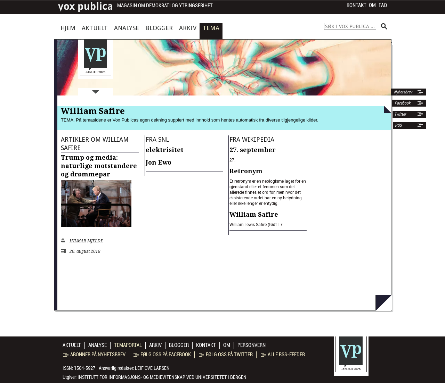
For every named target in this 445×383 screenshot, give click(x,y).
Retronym (245, 171)
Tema (211, 28)
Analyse (126, 28)
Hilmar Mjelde (86, 241)
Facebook (402, 103)
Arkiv (187, 28)
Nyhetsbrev (402, 92)
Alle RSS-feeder (283, 354)
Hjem (67, 28)
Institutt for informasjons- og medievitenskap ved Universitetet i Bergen (162, 377)
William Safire (253, 214)
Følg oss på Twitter (226, 354)
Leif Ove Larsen (152, 368)
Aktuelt (95, 28)
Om (372, 5)
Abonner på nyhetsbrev (94, 354)
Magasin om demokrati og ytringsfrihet (165, 5)
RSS (398, 125)
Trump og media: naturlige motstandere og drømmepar (99, 166)
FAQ (383, 5)
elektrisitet (165, 149)
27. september (252, 149)
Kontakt (356, 5)
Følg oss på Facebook (162, 354)
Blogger (159, 28)
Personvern (251, 345)
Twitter (400, 114)
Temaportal (128, 345)
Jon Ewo (158, 162)
